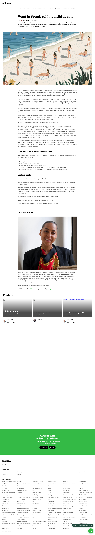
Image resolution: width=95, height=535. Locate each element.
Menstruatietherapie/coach (55, 466)
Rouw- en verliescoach (8, 495)
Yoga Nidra (4, 526)
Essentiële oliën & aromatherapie (10, 417)
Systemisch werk (52, 506)
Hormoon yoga (52, 437)
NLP (3, 475)
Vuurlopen (4, 519)
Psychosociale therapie (8, 488)
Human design (51, 441)
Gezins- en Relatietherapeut (55, 421)
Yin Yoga (50, 523)
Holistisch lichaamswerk (54, 428)
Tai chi (3, 508)
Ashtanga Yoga (52, 392)
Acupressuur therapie (7, 386)
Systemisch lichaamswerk (8, 506)
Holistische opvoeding (53, 432)
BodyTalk (50, 397)
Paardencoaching (6, 481)
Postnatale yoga (52, 481)
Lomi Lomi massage (7, 461)
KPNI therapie (5, 457)
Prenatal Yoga (51, 483)
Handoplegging (6, 424)
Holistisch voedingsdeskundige (56, 430)
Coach (3, 401)
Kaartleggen (5, 452)
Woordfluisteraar (52, 521)
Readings (4, 490)
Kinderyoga (51, 452)
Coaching (29, 8)
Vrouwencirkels (6, 517)
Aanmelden (90, 2)
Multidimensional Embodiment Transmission (59, 470)
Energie (73, 8)
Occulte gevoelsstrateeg (8, 477)
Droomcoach (5, 408)
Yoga (34, 8)
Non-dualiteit (51, 475)
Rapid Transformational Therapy (56, 488)
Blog (77, 2)
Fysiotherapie (5, 421)
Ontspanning (66, 8)
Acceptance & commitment (9, 384)
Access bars (51, 384)
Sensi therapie (51, 497)
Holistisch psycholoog (7, 430)
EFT (3, 412)
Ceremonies (50, 8)
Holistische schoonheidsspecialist (10, 435)
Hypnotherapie (52, 443)
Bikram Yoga (5, 397)
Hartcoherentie (52, 424)
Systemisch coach (53, 503)
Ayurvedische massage (8, 395)
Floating (50, 419)
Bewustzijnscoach (53, 395)
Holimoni (32, 289)
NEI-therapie (51, 472)
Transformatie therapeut (8, 510)
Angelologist (5, 390)
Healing (50, 426)
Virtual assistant (6, 515)
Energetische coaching (54, 415)
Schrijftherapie (52, 495)
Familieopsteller (6, 419)
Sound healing (5, 501)
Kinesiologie (5, 455)
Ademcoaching (52, 386)
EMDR (49, 412)
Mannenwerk (5, 463)
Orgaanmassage (6, 479)
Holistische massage (7, 432)
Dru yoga (50, 408)
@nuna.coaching (54, 289)
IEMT (3, 446)
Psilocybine (5, 486)
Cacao (49, 399)
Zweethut (4, 528)
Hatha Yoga (5, 426)
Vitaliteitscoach (52, 515)
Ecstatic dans (5, 410)
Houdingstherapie (6, 439)
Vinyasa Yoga (51, 512)
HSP (49, 439)
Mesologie (50, 468)
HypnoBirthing (5, 443)
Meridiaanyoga (5, 468)
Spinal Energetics (52, 501)
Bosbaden (4, 399)
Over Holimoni (83, 2)
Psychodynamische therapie (55, 486)
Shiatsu (4, 499)
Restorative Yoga (52, 492)
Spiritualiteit (58, 8)
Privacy (11, 362)
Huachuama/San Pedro (8, 441)
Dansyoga (4, 404)
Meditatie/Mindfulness (54, 463)
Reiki (3, 492)
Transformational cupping (54, 510)
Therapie (22, 8)
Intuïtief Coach (52, 448)
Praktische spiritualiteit (8, 483)
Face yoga (50, 417)
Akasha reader (52, 388)
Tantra (49, 508)
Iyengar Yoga (5, 450)
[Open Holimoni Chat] (90, 530)
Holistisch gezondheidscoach (9, 428)
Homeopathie (5, 437)
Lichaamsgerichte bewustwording (10, 459)
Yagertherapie (5, 523)
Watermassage (52, 519)
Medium (4, 466)
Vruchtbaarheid (52, 517)
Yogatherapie (51, 526)
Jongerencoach (52, 450)
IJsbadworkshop (52, 446)
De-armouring (51, 404)
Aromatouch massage (7, 392)
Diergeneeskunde (6, 406)
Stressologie (5, 503)
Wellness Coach (6, 521)
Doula (49, 406)
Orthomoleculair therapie (54, 479)
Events (73, 2)
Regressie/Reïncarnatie (54, 490)
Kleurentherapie (52, 455)
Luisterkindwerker (52, 461)
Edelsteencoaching (53, 410)
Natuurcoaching (6, 472)
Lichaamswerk (41, 8)
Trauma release (6, 512)
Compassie (51, 401)
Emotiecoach (5, 415)
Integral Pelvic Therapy (8, 448)
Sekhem (4, 497)
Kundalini (50, 457)
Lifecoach (50, 459)
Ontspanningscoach (53, 477)
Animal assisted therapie (54, 390)
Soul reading (51, 499)
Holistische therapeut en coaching (57, 435)
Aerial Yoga (5, 388)
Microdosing (5, 470)
